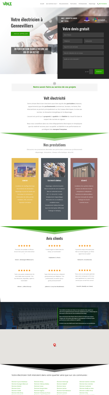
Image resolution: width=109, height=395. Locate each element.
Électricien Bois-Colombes (86, 384)
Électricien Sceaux (38, 386)
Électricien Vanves (61, 386)
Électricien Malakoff (62, 384)
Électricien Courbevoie (85, 386)
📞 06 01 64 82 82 (102, 3)
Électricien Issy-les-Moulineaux (19, 381)
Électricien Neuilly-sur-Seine (87, 388)
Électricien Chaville (16, 390)
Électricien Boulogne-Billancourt (20, 384)
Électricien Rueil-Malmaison (64, 390)
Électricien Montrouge (62, 381)
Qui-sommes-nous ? (51, 3)
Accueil (42, 3)
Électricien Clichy (84, 393)
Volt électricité (54, 98)
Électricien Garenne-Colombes (87, 381)
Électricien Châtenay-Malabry (41, 384)
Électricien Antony (38, 381)
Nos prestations (63, 3)
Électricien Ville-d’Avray (17, 393)
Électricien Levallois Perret (86, 390)
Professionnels (83, 3)
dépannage (68, 112)
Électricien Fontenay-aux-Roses (42, 393)
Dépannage (92, 3)
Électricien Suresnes (62, 393)
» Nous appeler (20, 34)
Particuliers (73, 3)
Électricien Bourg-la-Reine (40, 388)
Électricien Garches (62, 388)
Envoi (100, 69)
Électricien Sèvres (16, 388)
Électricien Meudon (16, 386)
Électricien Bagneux (39, 390)
